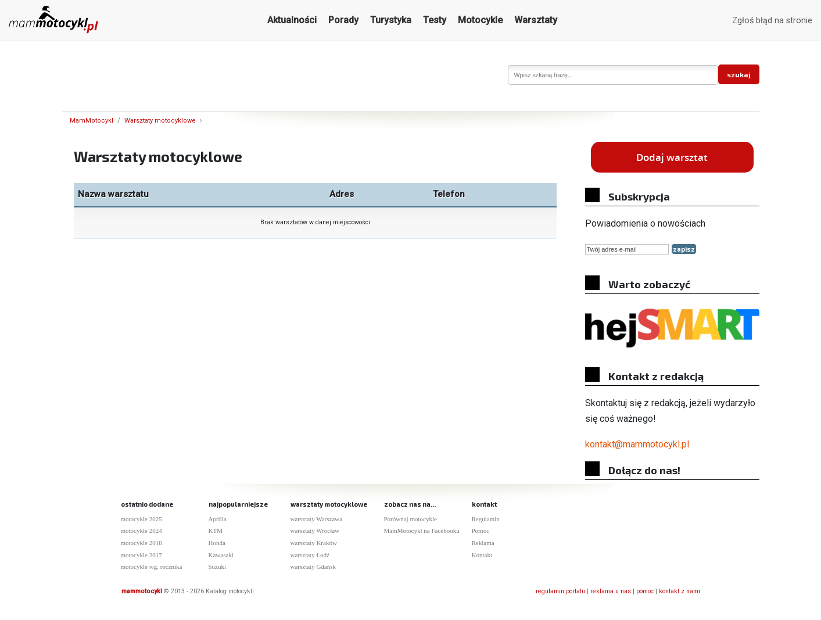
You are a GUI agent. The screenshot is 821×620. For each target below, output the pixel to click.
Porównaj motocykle (410, 518)
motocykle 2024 (141, 530)
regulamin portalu (560, 591)
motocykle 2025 (141, 518)
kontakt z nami (679, 591)
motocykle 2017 (141, 554)
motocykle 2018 (141, 542)
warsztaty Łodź (310, 554)
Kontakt (482, 554)
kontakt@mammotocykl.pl (637, 444)
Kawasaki (221, 554)
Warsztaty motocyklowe (160, 120)
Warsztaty (535, 20)
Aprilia (218, 518)
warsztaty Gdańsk (313, 566)
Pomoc (481, 530)
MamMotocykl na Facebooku (422, 530)
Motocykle (480, 20)
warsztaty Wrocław (315, 530)
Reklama (483, 542)
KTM (216, 530)
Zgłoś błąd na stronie (772, 21)
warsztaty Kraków (314, 542)
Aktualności (292, 20)
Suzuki (218, 566)
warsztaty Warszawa (317, 518)
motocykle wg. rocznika (151, 566)
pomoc (645, 591)
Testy (434, 20)
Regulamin (486, 518)
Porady (343, 20)
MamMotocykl (91, 120)
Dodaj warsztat (672, 157)
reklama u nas (610, 591)
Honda (217, 542)
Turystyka (390, 20)
